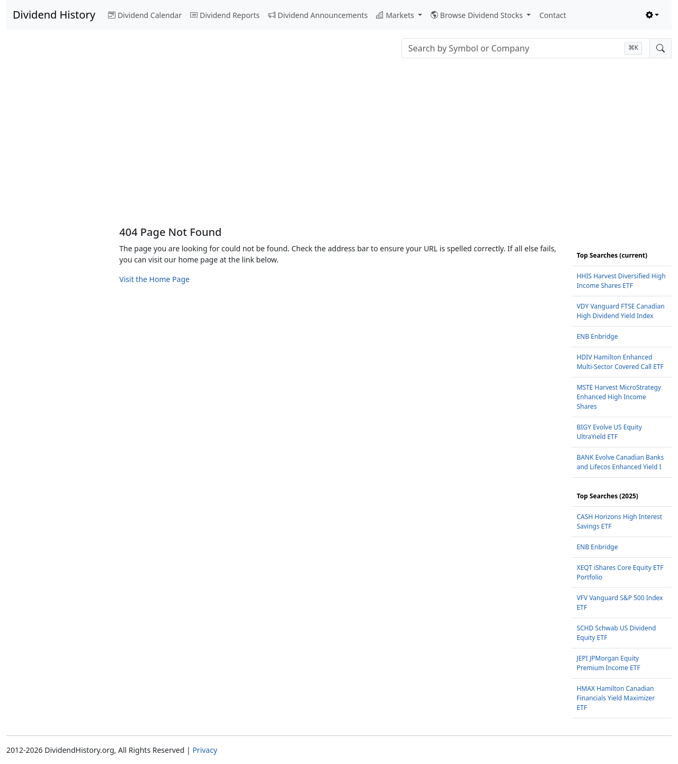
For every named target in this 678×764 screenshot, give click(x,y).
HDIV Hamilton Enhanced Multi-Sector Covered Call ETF (620, 362)
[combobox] (526, 48)
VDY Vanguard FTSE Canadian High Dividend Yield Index (621, 311)
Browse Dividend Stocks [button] (478, 15)
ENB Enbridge (597, 336)
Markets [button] (396, 15)
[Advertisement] (339, 146)
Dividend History (54, 14)
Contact (552, 15)
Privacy (204, 750)
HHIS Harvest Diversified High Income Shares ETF (621, 280)
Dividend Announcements (318, 15)
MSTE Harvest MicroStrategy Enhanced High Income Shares (619, 397)
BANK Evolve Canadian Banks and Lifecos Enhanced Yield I (620, 462)
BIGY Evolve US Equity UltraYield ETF (609, 432)
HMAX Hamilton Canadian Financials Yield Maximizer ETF (616, 698)
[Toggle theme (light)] (652, 15)
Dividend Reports (225, 15)
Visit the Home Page (154, 279)
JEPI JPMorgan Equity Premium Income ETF (608, 663)
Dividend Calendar (145, 15)
